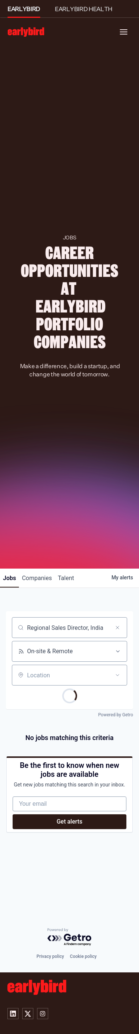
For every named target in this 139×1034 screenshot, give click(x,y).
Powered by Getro (115, 714)
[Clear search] (117, 627)
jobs (9, 578)
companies (37, 578)
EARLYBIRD (23, 9)
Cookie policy (83, 956)
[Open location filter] (117, 675)
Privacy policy (50, 956)
